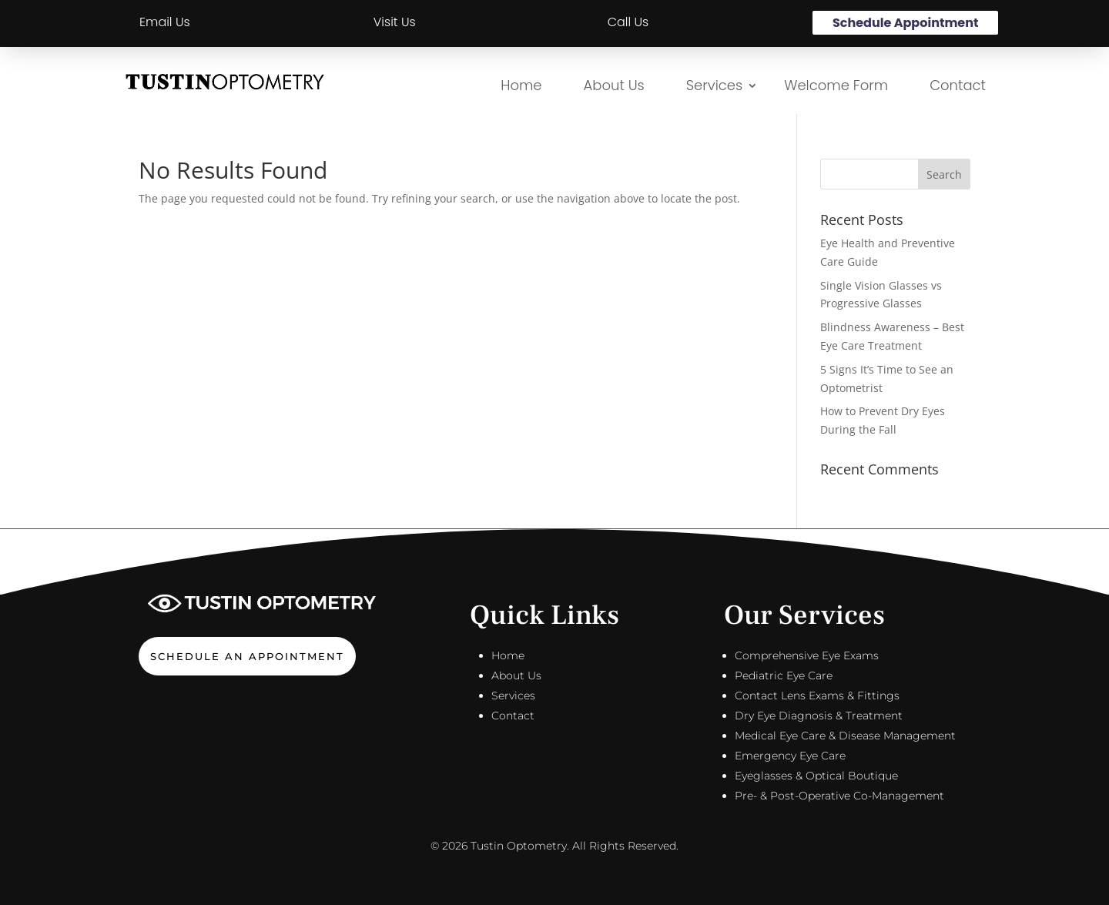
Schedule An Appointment (247, 656)
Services (714, 85)
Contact (958, 85)
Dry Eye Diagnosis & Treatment (819, 715)
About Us (614, 85)
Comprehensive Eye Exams (807, 655)
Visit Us (395, 22)
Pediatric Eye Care (784, 675)
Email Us (164, 22)
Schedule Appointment (906, 23)
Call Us (628, 22)
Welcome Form (836, 85)
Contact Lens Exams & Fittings (817, 695)
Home (521, 85)
